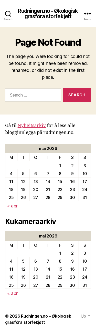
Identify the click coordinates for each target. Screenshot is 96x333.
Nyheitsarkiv (32, 126)
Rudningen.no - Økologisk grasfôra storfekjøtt (48, 13)
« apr (12, 205)
